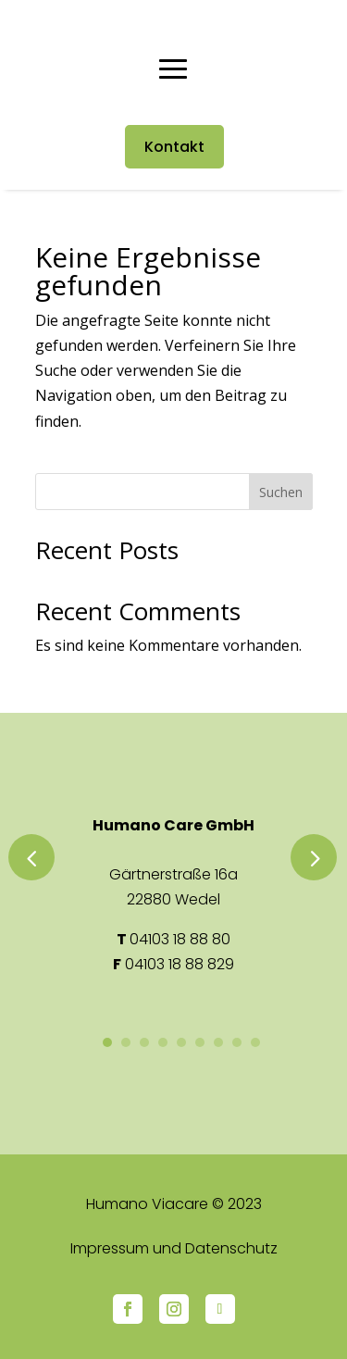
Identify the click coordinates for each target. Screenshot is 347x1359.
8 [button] (237, 1042)
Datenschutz (231, 1248)
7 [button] (218, 1042)
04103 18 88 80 (180, 939)
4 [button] (162, 1042)
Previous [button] (31, 857)
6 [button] (199, 1042)
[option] (174, 895)
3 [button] (144, 1042)
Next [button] (314, 857)
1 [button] (107, 1042)
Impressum (109, 1248)
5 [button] (181, 1042)
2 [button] (125, 1042)
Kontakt (174, 146)
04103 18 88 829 (179, 964)
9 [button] (255, 1042)
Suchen (281, 492)
